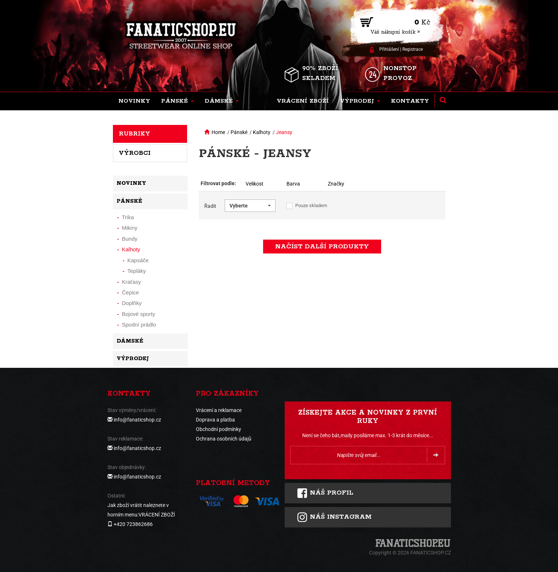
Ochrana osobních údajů (223, 439)
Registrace (412, 49)
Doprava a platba (215, 420)
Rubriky (134, 134)
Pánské (239, 132)
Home (218, 132)
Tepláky (137, 271)
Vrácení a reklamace (219, 410)
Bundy (130, 239)
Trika (128, 217)
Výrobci (135, 153)
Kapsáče (138, 260)
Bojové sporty (138, 314)
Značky (336, 184)
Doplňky (132, 303)
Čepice (130, 292)
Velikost (254, 184)
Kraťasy (131, 282)
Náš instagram (334, 517)
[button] (177, 101)
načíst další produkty (322, 247)
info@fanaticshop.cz (137, 420)
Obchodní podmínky (218, 429)
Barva (293, 184)
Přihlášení (389, 49)
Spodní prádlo (139, 324)
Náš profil (325, 493)
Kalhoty (261, 132)
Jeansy (284, 132)
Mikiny (130, 228)
